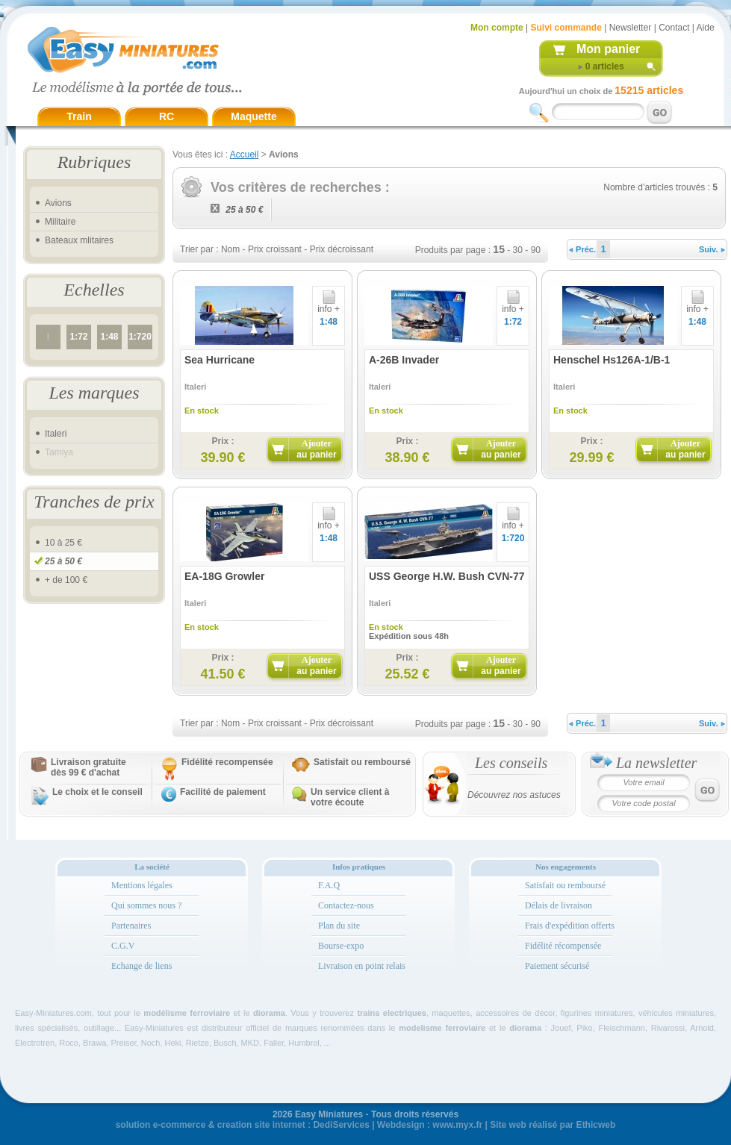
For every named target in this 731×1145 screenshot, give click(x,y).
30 (518, 250)
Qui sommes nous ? (146, 905)
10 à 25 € (63, 542)
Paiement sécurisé (557, 966)
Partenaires (131, 925)
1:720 (140, 336)
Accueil (244, 154)
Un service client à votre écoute (350, 797)
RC (166, 116)
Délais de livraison (558, 905)
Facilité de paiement (223, 792)
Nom (230, 249)
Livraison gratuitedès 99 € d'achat (88, 767)
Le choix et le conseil (97, 792)
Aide (706, 27)
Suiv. (712, 249)
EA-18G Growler (224, 576)
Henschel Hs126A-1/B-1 (611, 360)
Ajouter (316, 449)
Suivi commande (565, 27)
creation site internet (261, 1125)
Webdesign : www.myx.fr (429, 1125)
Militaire (60, 221)
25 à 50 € (63, 561)
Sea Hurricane (219, 360)
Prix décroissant (341, 249)
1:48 (109, 336)
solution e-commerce (161, 1125)
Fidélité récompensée (563, 945)
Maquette (253, 116)
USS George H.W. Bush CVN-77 (446, 576)
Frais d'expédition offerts (570, 925)
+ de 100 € (66, 580)
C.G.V (122, 945)
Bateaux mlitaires (79, 240)
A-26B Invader (404, 360)
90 (536, 250)
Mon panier (608, 49)
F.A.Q (329, 885)
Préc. (582, 249)
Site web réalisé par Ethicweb (552, 1125)
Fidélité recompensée (227, 762)
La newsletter (656, 763)
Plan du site (339, 925)
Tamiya (59, 452)
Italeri (55, 433)
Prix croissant (275, 249)
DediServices (341, 1125)
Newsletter (630, 27)
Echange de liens (141, 966)
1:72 (78, 336)
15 (499, 249)
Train (78, 116)
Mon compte (496, 27)
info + (328, 305)
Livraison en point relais (361, 966)
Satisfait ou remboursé (362, 762)
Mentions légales (141, 885)
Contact (674, 27)
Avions (58, 203)
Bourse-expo (341, 945)
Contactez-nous (346, 905)
